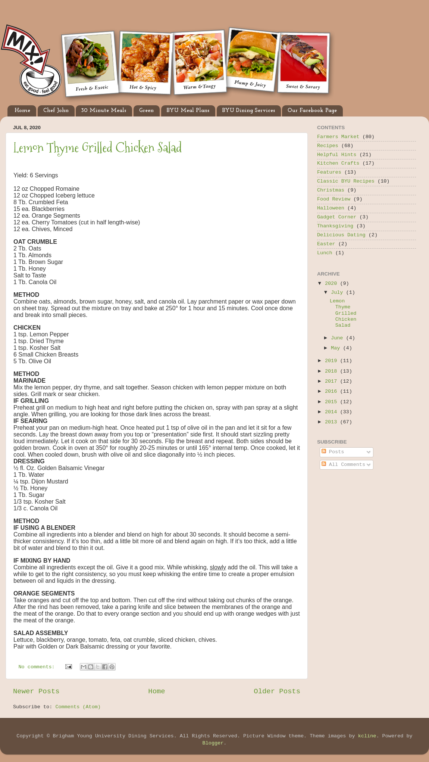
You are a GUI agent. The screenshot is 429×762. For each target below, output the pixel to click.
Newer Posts (36, 691)
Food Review (333, 199)
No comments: (38, 667)
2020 (332, 283)
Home (22, 110)
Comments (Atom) (78, 707)
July (338, 292)
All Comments (343, 464)
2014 (332, 412)
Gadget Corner (336, 217)
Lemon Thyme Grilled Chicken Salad (97, 148)
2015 (332, 402)
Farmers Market (338, 137)
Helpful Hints (336, 155)
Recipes (327, 146)
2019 (332, 361)
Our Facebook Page (312, 110)
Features (329, 172)
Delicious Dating (341, 235)
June (338, 338)
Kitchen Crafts (338, 163)
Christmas (330, 190)
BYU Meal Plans (188, 110)
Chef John (56, 110)
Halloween (330, 208)
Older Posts (277, 691)
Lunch (324, 253)
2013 (332, 422)
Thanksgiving (335, 226)
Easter (326, 244)
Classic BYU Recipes (346, 181)
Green (146, 110)
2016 (332, 391)
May (337, 348)
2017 (332, 381)
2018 (332, 371)
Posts (333, 452)
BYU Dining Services (248, 110)
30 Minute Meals (103, 110)
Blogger (213, 743)
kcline (367, 736)
